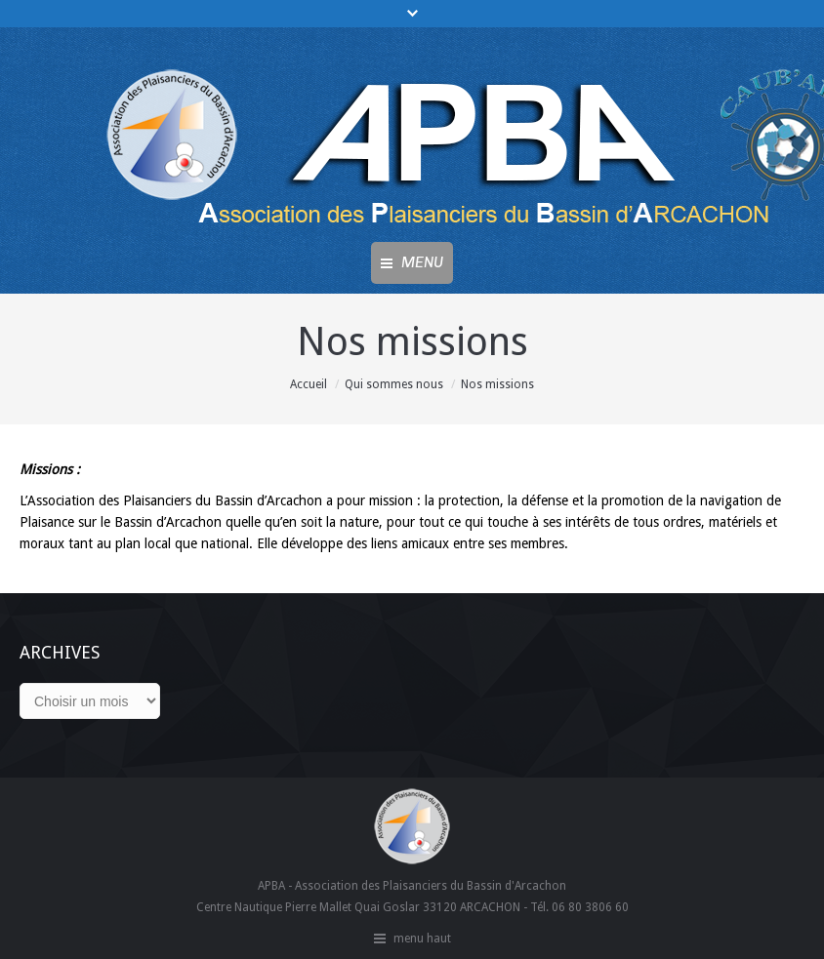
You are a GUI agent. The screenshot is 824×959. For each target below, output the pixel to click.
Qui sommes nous (394, 384)
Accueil (308, 384)
